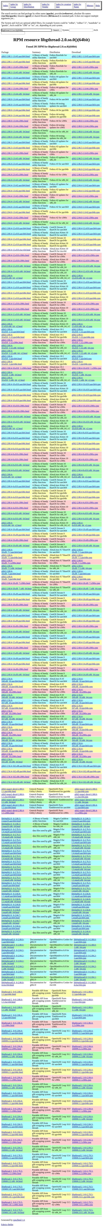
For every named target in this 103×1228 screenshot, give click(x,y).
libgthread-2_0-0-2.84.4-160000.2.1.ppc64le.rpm (82, 1071)
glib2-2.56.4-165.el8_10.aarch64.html (12, 744)
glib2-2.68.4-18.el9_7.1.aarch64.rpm (82, 551)
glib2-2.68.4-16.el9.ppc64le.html (15, 621)
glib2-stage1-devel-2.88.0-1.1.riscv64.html (12, 795)
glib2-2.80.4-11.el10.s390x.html (15, 304)
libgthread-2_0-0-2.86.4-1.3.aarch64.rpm (82, 1016)
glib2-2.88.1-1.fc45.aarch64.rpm (86, 56)
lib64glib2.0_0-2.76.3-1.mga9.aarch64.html (11, 884)
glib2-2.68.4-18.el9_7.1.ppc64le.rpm (82, 556)
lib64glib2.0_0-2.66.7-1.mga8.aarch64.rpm (81, 916)
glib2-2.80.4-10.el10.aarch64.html (16, 384)
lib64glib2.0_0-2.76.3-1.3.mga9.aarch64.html (11, 862)
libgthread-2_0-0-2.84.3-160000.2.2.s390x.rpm (82, 1141)
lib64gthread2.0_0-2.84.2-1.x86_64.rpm (85, 962)
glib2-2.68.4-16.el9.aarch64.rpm (86, 615)
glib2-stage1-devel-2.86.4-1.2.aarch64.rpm (86, 806)
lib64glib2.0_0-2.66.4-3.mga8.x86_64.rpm (81, 932)
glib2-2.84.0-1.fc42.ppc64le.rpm (86, 212)
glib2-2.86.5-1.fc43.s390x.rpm (85, 153)
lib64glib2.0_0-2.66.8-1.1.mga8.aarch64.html (11, 895)
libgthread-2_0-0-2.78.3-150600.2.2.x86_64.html (12, 1180)
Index (5, 5)
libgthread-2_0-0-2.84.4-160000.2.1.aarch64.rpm (82, 1063)
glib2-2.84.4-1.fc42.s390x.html (14, 196)
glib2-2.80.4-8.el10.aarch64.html (15, 433)
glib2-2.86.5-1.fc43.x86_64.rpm (85, 158)
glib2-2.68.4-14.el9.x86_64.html (15, 674)
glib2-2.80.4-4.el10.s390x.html (14, 502)
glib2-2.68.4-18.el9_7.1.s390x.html (11, 561)
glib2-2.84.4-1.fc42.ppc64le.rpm (86, 191)
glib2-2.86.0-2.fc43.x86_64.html (15, 180)
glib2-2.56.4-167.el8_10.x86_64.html (12, 717)
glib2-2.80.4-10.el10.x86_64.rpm (86, 416)
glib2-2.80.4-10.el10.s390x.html (15, 406)
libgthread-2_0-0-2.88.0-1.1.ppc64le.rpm (82, 993)
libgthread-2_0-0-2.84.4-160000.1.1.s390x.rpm (82, 1110)
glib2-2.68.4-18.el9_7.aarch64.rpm (81, 572)
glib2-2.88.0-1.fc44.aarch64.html (15, 99)
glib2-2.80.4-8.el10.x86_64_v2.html (11, 475)
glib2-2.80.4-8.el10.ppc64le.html (15, 443)
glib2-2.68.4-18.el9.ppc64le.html (15, 599)
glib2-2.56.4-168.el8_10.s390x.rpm (81, 690)
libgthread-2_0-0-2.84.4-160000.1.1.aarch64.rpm (82, 1094)
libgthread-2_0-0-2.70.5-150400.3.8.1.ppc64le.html (13, 1195)
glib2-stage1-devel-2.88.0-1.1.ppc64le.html (12, 790)
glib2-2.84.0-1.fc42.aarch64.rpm (86, 207)
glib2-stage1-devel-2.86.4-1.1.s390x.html (12, 811)
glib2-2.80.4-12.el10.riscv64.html (15, 250)
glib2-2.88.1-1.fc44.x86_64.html (15, 94)
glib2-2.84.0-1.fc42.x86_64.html (15, 223)
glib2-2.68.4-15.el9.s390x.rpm (85, 648)
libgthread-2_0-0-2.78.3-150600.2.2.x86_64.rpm (82, 1180)
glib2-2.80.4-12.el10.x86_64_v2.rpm (82, 276)
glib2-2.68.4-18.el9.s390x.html (14, 605)
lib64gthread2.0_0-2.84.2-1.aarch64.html (12, 951)
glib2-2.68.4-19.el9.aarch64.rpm (86, 529)
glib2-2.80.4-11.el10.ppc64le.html (16, 293)
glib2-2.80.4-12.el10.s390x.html (15, 255)
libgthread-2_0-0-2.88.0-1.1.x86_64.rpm (82, 1008)
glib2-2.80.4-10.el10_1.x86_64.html (11, 373)
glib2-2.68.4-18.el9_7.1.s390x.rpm (81, 561)
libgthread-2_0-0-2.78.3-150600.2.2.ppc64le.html (12, 1164)
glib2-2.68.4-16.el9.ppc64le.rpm (86, 621)
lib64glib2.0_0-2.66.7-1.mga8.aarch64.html (11, 916)
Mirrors (90, 5)
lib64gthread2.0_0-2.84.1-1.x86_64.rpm (85, 978)
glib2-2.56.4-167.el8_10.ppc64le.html (12, 707)
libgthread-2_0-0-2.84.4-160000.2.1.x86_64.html (12, 1086)
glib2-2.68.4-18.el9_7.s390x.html (15, 583)
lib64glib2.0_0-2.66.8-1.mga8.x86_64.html (11, 911)
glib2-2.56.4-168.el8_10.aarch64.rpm (82, 680)
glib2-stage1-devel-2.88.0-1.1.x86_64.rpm (86, 801)
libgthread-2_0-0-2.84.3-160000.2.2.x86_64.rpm (82, 1149)
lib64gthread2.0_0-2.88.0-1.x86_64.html (12, 946)
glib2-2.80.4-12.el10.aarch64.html (16, 228)
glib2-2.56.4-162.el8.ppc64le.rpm (86, 771)
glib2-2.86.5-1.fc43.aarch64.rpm (86, 142)
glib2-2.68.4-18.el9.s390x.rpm (85, 605)
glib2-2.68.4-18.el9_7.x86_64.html (16, 588)
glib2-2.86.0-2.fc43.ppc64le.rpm (86, 169)
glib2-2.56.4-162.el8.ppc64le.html (16, 771)
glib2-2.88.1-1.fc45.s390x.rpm (85, 67)
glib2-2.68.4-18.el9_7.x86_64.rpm (86, 588)
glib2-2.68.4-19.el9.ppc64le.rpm (86, 535)
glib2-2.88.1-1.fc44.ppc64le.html (15, 83)
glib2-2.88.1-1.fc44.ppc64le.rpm (86, 83)
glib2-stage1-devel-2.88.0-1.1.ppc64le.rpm (86, 790)
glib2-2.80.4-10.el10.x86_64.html (15, 416)
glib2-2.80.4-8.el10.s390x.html (14, 454)
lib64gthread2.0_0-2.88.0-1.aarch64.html (12, 940)
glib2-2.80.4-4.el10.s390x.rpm (85, 502)
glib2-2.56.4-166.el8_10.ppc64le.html (12, 728)
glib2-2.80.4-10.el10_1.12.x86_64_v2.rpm (84, 352)
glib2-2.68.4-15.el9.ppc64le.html (15, 642)
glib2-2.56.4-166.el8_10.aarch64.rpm (82, 723)
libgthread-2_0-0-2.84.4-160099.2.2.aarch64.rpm (82, 1032)
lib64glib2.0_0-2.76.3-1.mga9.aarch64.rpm (81, 884)
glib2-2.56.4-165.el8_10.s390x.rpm (81, 755)
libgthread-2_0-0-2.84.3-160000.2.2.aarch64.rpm (82, 1125)
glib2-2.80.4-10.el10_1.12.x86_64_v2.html (14, 352)
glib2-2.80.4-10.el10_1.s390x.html (16, 368)
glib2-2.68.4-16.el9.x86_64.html (15, 631)
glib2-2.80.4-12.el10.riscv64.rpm (86, 250)
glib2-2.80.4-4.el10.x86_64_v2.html (11, 524)
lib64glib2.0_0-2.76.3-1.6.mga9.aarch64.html (11, 830)
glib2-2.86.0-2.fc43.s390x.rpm (85, 175)
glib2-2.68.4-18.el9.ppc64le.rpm (86, 599)
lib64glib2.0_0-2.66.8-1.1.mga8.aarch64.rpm (81, 895)
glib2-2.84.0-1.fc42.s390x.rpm (85, 218)
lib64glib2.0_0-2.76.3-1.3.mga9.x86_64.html (11, 868)
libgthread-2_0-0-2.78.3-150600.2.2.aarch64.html (12, 1156)
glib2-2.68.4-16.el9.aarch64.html (15, 615)
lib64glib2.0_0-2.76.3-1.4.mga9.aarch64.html (11, 852)
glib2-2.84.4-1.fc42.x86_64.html (15, 201)
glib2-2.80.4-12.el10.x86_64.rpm (86, 266)
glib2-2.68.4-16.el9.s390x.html (14, 626)
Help (98, 5)
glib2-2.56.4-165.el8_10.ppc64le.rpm (82, 750)
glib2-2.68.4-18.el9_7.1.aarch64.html (11, 551)
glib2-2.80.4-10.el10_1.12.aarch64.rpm (83, 330)
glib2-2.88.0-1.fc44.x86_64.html (15, 132)
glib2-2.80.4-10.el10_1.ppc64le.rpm (82, 362)
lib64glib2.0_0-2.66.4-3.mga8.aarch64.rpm (81, 927)
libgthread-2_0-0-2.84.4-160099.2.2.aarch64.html (12, 1032)
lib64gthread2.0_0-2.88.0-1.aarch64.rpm (85, 940)
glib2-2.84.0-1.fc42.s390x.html (14, 218)
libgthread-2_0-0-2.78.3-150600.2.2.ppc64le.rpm (82, 1164)
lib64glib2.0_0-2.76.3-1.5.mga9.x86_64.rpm (81, 846)
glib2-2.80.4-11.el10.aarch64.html (16, 282)
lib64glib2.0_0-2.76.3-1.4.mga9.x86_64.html (11, 857)
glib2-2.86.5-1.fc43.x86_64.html (15, 158)
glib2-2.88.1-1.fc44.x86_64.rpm (85, 94)
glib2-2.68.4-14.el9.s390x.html (14, 669)
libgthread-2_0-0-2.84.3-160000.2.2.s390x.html (12, 1141)
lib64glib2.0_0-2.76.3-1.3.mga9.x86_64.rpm (81, 868)
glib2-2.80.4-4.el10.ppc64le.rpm (86, 492)
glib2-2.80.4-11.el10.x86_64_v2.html (11, 325)
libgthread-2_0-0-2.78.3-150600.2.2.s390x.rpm (82, 1172)
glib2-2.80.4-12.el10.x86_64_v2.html (12, 276)
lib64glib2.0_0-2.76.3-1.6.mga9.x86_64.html (11, 836)
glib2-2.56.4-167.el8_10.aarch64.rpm (82, 701)
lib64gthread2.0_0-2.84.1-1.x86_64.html (12, 978)
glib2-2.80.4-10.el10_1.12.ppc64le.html (13, 336)
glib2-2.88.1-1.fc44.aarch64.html (15, 78)
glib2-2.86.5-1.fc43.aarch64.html (15, 142)
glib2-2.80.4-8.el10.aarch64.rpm (86, 433)
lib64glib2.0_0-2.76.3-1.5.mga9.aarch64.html (11, 841)
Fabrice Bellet (7, 1224)
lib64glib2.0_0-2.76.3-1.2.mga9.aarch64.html (11, 873)
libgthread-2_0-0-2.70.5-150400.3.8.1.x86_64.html (12, 1211)
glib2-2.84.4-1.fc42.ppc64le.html (15, 191)
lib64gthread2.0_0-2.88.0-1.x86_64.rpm (85, 946)
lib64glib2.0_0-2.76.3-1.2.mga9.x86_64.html (11, 879)
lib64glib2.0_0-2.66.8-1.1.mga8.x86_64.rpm (81, 900)
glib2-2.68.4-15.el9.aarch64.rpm (86, 637)
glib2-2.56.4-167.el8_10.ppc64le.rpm (82, 707)
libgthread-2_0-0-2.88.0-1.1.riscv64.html (12, 1000)
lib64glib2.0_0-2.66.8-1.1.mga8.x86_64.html (11, 900)
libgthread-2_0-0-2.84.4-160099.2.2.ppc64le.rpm (82, 1039)
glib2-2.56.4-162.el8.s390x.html (15, 777)
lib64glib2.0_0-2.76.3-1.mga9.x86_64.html (11, 889)
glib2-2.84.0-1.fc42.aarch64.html (15, 207)
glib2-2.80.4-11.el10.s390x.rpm (85, 304)
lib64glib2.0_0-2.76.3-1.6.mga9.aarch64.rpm (81, 830)
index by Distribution (29, 5)
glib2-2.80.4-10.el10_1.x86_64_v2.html (13, 379)
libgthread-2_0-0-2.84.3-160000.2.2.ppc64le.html (12, 1133)
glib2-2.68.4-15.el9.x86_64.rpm (85, 653)
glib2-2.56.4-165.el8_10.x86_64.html (12, 760)
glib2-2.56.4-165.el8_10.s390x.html (11, 755)
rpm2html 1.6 (19, 1220)
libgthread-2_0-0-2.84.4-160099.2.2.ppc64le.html (12, 1039)
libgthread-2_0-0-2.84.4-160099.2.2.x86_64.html (12, 1055)
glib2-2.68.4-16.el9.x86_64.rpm (85, 631)
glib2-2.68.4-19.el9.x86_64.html (15, 545)
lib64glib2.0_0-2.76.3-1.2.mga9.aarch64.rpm (81, 873)
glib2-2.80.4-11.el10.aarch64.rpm (86, 282)
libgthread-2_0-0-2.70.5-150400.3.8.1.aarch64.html (13, 1188)
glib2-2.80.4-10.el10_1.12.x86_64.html (12, 346)
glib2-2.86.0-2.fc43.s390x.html (14, 175)
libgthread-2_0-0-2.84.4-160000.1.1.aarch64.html (12, 1094)
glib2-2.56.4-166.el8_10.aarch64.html (12, 723)
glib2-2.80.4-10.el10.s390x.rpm (85, 406)
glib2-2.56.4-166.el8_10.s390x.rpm (81, 733)
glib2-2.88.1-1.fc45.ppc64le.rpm (86, 62)
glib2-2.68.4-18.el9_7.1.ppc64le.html (11, 556)
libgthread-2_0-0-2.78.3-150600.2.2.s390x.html (12, 1172)
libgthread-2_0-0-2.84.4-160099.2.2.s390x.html (12, 1047)
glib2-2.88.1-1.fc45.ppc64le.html (15, 62)
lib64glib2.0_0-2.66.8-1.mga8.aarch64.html (11, 905)
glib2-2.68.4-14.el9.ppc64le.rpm (86, 664)
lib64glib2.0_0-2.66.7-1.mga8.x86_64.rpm (81, 922)
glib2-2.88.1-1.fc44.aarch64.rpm (86, 78)
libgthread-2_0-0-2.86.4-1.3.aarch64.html (12, 1016)
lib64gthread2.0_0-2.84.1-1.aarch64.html (12, 973)
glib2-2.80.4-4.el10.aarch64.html (15, 481)
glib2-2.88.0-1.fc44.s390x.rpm (85, 121)
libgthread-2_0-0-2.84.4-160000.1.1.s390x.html (12, 1110)
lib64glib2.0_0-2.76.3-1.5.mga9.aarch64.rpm (81, 841)
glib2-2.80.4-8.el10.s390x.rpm (85, 454)
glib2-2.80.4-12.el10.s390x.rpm (85, 255)
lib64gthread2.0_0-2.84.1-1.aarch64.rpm (85, 973)
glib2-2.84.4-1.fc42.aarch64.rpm (86, 185)
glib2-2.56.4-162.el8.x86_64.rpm (86, 782)
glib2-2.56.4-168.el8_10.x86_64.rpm (82, 696)
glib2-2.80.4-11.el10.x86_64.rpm (86, 314)
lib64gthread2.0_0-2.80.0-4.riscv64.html (12, 983)
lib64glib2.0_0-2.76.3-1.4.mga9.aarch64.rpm (81, 852)
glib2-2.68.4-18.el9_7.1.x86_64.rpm (82, 567)
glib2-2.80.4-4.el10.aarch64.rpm (86, 481)
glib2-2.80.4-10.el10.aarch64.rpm (86, 384)
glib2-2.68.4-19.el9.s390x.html (14, 540)
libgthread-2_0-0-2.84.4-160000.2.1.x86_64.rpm (82, 1086)
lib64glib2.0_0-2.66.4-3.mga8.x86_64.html (11, 932)
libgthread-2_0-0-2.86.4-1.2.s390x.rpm (82, 1024)
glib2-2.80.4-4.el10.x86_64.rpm (85, 513)
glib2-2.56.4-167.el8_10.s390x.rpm (81, 712)
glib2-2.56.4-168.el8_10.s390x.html (11, 690)
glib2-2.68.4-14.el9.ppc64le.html (15, 664)
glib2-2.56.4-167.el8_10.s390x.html (11, 712)
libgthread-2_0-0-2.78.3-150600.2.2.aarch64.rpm (82, 1156)
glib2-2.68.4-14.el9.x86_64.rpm (85, 674)
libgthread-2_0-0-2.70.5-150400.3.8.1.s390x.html (12, 1203)
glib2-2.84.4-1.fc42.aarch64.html (15, 185)
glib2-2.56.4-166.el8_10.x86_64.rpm (82, 739)
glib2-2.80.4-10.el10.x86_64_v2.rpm (82, 427)
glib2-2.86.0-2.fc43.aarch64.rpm (86, 164)
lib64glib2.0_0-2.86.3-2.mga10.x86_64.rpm (81, 825)
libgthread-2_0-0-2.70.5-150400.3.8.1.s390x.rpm (82, 1203)
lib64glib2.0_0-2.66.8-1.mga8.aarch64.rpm (81, 905)
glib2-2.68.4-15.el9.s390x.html (14, 648)
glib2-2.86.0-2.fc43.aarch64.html (15, 164)
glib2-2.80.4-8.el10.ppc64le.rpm (86, 443)
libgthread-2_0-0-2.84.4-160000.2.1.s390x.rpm (82, 1078)
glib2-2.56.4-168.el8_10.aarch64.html (12, 680)
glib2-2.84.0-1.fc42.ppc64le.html (15, 212)
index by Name (77, 5)
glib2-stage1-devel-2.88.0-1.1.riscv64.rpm (86, 795)
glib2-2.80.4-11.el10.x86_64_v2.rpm (82, 325)
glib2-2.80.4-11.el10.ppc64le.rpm (86, 293)
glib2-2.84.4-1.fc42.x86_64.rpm (85, 201)
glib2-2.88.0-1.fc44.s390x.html (14, 121)
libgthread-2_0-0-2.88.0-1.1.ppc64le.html (12, 993)
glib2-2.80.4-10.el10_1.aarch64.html (11, 357)
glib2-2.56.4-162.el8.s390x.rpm (85, 777)
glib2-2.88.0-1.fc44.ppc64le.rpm (86, 110)
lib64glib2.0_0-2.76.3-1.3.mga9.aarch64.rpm (81, 862)
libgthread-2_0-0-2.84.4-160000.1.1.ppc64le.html (12, 1102)
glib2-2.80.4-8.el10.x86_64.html (15, 465)
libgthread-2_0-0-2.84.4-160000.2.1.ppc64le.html (12, 1071)
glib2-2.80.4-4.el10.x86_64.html (15, 513)
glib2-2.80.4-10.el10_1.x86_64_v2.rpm (83, 379)
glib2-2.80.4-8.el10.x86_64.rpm (85, 465)
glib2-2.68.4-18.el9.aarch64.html (15, 594)
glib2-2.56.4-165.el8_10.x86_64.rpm (82, 760)
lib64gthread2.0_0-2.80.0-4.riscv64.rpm (85, 983)
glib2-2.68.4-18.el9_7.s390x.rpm (86, 583)
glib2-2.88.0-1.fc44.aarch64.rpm (86, 99)
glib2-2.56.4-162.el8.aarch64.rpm (86, 766)
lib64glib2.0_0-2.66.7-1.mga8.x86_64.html (11, 922)
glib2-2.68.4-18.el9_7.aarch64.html (11, 572)
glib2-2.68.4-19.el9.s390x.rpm (85, 540)
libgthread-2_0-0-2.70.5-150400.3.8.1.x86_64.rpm (83, 1211)
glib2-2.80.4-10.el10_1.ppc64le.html (11, 362)
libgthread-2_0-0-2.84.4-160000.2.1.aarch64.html (12, 1063)
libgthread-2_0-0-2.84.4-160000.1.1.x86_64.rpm (82, 1117)
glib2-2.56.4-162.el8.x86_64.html (15, 782)
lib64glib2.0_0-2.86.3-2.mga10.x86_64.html (11, 825)
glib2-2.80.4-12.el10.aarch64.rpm (86, 228)
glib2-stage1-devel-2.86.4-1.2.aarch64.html (12, 806)
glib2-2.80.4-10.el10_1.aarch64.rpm (82, 357)
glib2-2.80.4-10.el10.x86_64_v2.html (12, 427)
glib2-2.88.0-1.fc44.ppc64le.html (15, 110)
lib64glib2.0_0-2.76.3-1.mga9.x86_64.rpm (81, 889)
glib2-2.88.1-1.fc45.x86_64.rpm (85, 72)
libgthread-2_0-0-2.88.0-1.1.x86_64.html (12, 1008)
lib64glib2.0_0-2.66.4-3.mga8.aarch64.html (11, 927)
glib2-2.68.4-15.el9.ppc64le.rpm (86, 642)
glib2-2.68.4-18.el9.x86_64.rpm (85, 610)
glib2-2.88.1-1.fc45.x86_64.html (15, 72)
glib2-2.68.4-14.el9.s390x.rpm (85, 669)
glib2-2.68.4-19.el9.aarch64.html (15, 529)
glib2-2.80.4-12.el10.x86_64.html (15, 266)
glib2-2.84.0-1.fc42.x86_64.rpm (85, 223)
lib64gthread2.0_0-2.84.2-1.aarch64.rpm (85, 951)
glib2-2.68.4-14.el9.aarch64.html (15, 658)
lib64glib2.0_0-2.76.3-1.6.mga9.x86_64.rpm (81, 836)
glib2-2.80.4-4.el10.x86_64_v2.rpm (81, 524)
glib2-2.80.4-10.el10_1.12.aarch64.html (13, 330)
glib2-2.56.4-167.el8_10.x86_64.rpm (82, 717)
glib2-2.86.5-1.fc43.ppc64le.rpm (86, 148)
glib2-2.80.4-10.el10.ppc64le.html (16, 395)
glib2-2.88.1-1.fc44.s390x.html (14, 88)
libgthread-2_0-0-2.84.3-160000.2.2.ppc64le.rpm (82, 1133)
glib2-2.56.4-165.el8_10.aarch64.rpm (82, 744)
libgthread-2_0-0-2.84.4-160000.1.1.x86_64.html (12, 1117)
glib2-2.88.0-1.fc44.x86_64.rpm (85, 132)
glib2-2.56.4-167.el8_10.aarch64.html (12, 701)
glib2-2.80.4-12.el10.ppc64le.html (16, 239)
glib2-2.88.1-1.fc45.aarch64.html (15, 56)
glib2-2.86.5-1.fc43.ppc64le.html (15, 148)
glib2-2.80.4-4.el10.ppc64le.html (15, 492)
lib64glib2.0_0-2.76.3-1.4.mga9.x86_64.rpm (81, 857)
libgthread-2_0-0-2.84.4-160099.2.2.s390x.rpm (82, 1047)
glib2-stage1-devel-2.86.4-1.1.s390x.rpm (86, 811)
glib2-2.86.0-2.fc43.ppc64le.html (15, 169)
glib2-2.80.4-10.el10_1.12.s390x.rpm (82, 341)
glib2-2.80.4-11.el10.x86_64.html (15, 314)
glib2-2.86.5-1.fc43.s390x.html (14, 153)
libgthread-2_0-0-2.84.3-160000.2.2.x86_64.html (12, 1149)
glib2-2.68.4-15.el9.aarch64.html (15, 637)
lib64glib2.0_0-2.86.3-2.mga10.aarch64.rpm (81, 819)
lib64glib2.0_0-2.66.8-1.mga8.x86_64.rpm (81, 911)
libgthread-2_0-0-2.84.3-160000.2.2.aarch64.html (12, 1125)
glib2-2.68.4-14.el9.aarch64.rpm (86, 658)
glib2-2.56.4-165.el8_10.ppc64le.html (12, 750)
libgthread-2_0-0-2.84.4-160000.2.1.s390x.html (12, 1078)
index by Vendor (45, 5)
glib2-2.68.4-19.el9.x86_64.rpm (85, 545)
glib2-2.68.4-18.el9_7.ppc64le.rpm (81, 577)
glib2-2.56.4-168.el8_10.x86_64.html (12, 696)
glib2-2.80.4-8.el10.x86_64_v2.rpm (81, 475)
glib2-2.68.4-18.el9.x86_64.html (15, 610)
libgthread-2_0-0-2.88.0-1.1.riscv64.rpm (82, 1000)
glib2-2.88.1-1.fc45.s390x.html (14, 67)
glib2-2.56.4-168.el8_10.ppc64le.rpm (82, 685)
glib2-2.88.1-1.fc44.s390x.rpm (85, 88)
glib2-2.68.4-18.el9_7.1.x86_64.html (11, 567)
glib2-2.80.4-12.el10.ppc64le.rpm (86, 239)
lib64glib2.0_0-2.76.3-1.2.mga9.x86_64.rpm (81, 879)
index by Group (14, 5)
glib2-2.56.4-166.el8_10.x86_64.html (12, 739)
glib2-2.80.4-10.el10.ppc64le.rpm (86, 395)
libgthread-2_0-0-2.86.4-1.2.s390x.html (12, 1024)
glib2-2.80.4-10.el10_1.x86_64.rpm (81, 373)
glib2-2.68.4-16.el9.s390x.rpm (85, 626)
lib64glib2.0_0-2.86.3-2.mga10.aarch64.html (11, 819)
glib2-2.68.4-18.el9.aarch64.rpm (86, 594)
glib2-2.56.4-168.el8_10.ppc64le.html (12, 685)
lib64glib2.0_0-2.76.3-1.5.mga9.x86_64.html (11, 846)
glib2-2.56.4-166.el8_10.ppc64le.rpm (82, 728)
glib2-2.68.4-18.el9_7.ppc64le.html (11, 577)
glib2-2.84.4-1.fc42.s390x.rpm (85, 196)
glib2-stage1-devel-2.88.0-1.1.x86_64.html (12, 801)
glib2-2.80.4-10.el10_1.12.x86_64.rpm (83, 346)
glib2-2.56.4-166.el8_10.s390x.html (11, 733)
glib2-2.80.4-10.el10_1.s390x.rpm (86, 368)
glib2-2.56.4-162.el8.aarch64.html (16, 766)
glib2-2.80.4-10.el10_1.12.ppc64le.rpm (83, 336)
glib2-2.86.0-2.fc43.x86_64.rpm (85, 180)
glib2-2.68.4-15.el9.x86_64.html (15, 653)
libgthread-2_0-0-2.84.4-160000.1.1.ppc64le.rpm (82, 1102)
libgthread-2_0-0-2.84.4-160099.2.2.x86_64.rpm (82, 1055)
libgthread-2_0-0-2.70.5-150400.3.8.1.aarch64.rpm (83, 1188)
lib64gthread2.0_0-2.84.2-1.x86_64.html (12, 962)
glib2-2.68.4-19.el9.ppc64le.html (15, 535)
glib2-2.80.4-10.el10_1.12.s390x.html (12, 341)
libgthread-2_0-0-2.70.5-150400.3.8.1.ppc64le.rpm (83, 1195)
